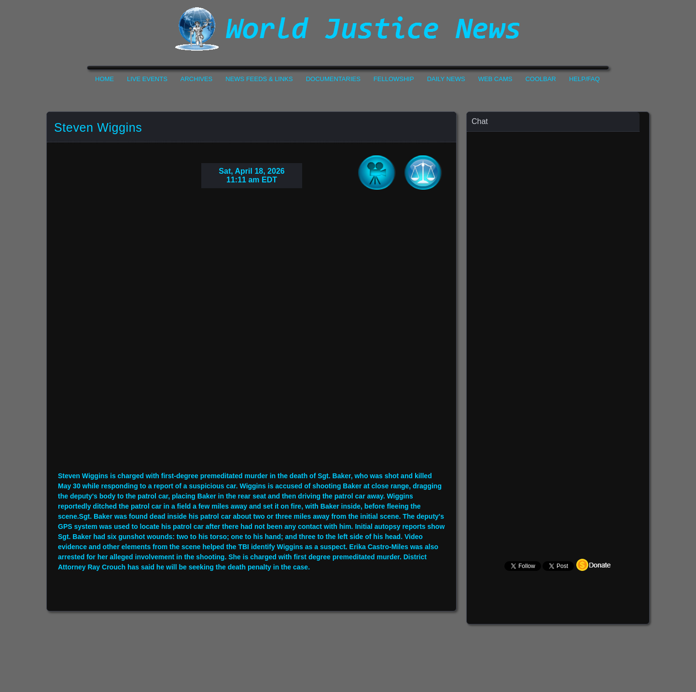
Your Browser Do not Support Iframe (251, 337)
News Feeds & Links (258, 79)
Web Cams (495, 79)
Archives (196, 79)
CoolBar (540, 79)
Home (104, 79)
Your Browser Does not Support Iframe (558, 321)
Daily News (446, 79)
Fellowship (394, 79)
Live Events (147, 79)
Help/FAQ (584, 79)
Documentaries (333, 79)
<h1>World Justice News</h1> (348, 29)
